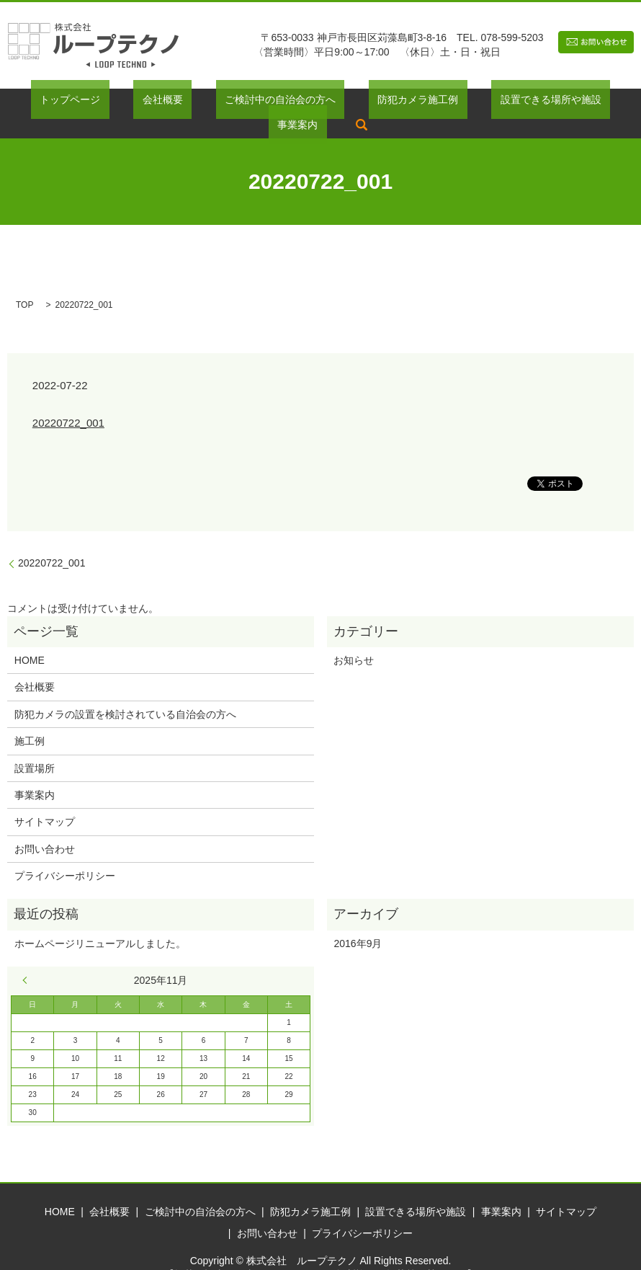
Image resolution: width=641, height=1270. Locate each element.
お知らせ (353, 638)
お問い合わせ (44, 826)
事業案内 (554, 102)
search (610, 102)
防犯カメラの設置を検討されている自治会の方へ (125, 692)
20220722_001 (68, 401)
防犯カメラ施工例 (345, 102)
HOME (29, 638)
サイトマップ (44, 800)
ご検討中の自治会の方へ (224, 102)
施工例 (29, 719)
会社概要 (125, 102)
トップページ (50, 102)
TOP (24, 282)
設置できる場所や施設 (460, 102)
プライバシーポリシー (64, 853)
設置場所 (34, 746)
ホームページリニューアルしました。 (100, 921)
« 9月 (28, 957)
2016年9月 (357, 921)
